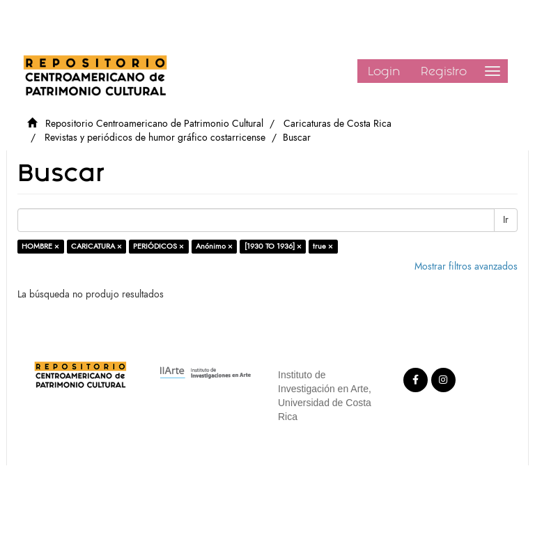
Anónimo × (214, 246)
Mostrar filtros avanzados (466, 266)
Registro (444, 71)
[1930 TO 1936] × (273, 246)
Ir (506, 219)
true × (323, 246)
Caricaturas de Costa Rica (337, 123)
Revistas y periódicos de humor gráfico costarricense (155, 137)
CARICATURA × (96, 246)
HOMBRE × (40, 246)
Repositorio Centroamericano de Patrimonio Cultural (154, 123)
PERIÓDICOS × (158, 246)
